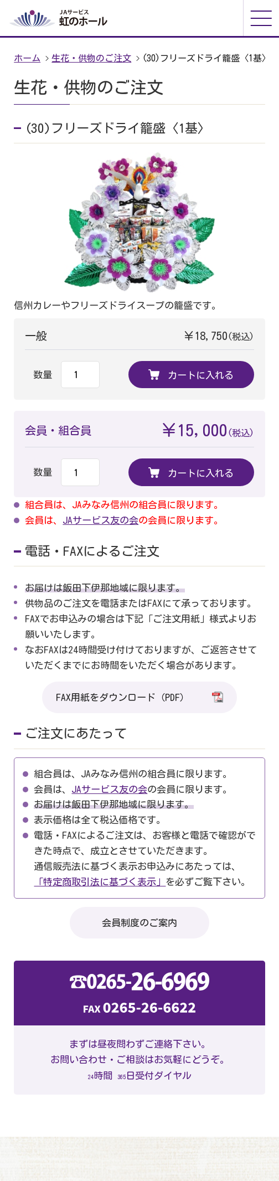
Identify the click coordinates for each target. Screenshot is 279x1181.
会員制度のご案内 (139, 922)
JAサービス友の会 (100, 520)
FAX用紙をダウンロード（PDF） (139, 697)
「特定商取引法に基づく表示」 (100, 881)
